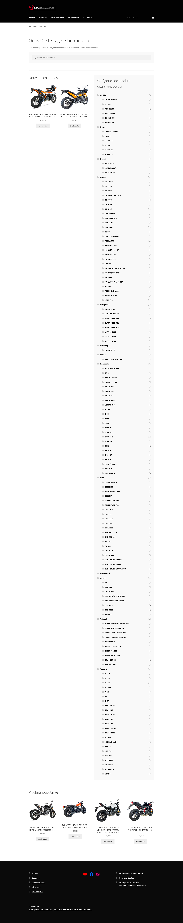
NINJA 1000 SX (111, 377)
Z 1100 (107, 409)
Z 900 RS (108, 441)
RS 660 (107, 104)
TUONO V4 (109, 122)
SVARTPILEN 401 (112, 323)
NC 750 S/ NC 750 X (112, 273)
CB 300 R (108, 191)
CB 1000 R (109, 181)
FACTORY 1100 (111, 99)
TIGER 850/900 (111, 651)
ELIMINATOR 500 (112, 368)
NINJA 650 (109, 396)
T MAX (107, 701)
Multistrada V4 (111, 168)
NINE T (108, 136)
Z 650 (107, 423)
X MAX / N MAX (110, 742)
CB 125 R (108, 186)
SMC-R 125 (109, 550)
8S (106, 582)
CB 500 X (108, 200)
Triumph (103, 619)
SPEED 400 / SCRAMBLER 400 (116, 623)
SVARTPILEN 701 (112, 327)
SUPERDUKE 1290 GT (113, 560)
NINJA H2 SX (110, 400)
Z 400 (107, 414)
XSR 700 (108, 751)
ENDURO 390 (110, 537)
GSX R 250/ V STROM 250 (115, 596)
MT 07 (107, 678)
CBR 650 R (109, 227)
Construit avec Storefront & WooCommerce (73, 909)
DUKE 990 (109, 528)
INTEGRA (109, 263)
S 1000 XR (109, 154)
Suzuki (103, 578)
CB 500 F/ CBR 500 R (113, 195)
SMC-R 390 (109, 555)
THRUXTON (110, 641)
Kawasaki (104, 364)
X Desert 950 (110, 172)
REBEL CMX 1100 (112, 291)
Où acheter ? (73, 18)
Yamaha (103, 669)
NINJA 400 (109, 386)
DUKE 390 (109, 514)
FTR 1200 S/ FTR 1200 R (114, 359)
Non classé (105, 573)
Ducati (103, 159)
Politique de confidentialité (131, 873)
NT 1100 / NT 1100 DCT (114, 282)
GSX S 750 (109, 605)
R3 (106, 696)
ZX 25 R (108, 459)
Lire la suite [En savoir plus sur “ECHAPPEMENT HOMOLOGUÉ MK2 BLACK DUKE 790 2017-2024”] (42, 839)
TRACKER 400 (110, 660)
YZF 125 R (109, 765)
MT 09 (107, 682)
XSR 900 (108, 755)
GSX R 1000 (109, 591)
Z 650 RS (108, 427)
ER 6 (106, 373)
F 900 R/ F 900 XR (111, 131)
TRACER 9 (109, 719)
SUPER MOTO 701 (112, 313)
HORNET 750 (110, 259)
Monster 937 (110, 163)
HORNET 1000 (110, 245)
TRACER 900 (110, 733)
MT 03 (107, 673)
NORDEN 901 (110, 309)
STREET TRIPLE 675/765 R (115, 637)
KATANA (108, 614)
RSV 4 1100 (109, 109)
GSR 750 (108, 587)
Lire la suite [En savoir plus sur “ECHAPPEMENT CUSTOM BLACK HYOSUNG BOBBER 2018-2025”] (75, 836)
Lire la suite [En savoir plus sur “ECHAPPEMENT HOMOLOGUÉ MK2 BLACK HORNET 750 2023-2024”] (140, 841)
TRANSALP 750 (111, 295)
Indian (103, 355)
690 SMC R (109, 487)
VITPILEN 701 (110, 341)
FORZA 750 (109, 241)
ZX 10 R (108, 450)
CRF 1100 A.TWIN (112, 236)
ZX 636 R (108, 468)
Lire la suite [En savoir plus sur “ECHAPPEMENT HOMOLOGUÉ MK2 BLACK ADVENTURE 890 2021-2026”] (43, 126)
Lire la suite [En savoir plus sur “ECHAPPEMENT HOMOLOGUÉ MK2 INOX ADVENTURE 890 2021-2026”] (74, 126)
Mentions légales (126, 878)
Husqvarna (105, 304)
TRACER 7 (109, 710)
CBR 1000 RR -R (111, 218)
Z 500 (107, 418)
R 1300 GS (109, 150)
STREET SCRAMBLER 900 (115, 632)
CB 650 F (108, 204)
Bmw (102, 127)
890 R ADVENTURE (112, 491)
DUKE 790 (109, 518)
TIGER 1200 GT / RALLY (114, 646)
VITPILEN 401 (110, 336)
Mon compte (88, 18)
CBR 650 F (109, 222)
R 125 (107, 692)
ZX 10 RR (108, 455)
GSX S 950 (109, 610)
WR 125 (108, 737)
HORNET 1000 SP (112, 250)
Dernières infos (57, 18)
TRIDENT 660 (110, 664)
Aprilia (103, 95)
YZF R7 (107, 774)
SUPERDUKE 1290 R (113, 564)
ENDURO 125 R (111, 532)
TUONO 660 (109, 118)
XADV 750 (108, 300)
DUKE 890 (109, 523)
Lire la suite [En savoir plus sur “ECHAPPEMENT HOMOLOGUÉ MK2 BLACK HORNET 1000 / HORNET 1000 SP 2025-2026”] (108, 841)
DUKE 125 (109, 509)
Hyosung (104, 345)
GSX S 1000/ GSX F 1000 (114, 601)
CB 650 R (108, 209)
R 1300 (107, 145)
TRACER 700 (110, 714)
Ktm (102, 477)
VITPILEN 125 (110, 332)
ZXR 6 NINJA (110, 473)
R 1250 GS (109, 140)
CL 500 (107, 232)
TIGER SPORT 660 (112, 655)
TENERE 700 (110, 705)
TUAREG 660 (110, 113)
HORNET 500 (110, 254)
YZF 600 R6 (109, 769)
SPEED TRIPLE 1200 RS (114, 628)
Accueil (32, 18)
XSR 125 (108, 746)
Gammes (43, 18)
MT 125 (108, 687)
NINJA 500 (109, 391)
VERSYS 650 (109, 405)
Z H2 (107, 446)
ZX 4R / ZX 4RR (111, 464)
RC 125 (107, 541)
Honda (103, 177)
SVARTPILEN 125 (112, 318)
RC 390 (107, 546)
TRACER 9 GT (110, 728)
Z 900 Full (109, 437)
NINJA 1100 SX (111, 382)
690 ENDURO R (111, 482)
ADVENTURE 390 (112, 500)
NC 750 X (108, 277)
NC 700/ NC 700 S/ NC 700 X (116, 268)
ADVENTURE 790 (112, 505)
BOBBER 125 (110, 350)
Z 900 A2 (108, 432)
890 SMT (108, 496)
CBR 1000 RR (110, 213)
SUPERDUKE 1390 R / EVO (115, 569)
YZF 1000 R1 (109, 760)
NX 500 (107, 286)
